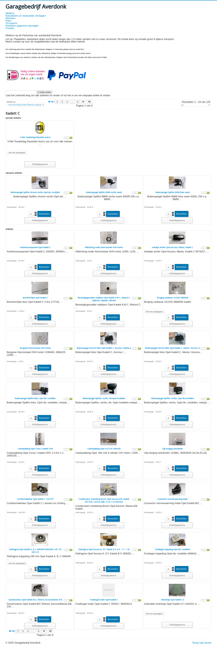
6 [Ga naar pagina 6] (77, 102)
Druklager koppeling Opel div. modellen (172, 549)
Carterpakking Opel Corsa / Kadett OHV (35, 448)
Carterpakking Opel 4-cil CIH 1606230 (104, 448)
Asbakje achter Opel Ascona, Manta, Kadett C (172, 247)
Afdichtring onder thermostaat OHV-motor (104, 247)
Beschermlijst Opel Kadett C (35, 297)
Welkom (10, 13)
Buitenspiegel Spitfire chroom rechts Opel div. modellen (35, 192)
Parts (8, 20)
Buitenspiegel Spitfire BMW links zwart (172, 192)
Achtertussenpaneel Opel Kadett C (35, 247)
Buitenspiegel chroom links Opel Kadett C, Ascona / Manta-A (104, 348)
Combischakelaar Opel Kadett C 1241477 (35, 499)
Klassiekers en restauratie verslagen (26, 16)
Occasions (11, 23)
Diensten (10, 18)
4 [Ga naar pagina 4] (67, 102)
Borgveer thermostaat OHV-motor (35, 348)
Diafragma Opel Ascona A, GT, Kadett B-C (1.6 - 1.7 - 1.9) (104, 549)
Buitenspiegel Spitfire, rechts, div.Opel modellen (104, 398)
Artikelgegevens (40, 164)
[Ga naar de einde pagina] (89, 102)
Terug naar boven (201, 642)
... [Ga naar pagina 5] (72, 102)
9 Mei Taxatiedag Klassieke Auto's (35, 137)
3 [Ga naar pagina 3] (62, 102)
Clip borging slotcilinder (172, 448)
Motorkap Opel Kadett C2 (172, 599)
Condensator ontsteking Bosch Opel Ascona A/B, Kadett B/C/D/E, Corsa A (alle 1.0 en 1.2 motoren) (104, 500)
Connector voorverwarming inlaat (172, 499)
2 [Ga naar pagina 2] (57, 102)
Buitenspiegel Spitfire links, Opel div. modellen (35, 398)
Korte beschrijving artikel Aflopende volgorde (24, 105)
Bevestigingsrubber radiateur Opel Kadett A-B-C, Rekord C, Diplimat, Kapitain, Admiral (104, 299)
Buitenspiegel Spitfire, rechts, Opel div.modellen (172, 398)
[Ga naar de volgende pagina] (83, 102)
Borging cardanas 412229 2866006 (172, 297)
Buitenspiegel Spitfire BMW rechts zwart (104, 192)
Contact (10, 28)
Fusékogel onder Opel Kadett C (104, 599)
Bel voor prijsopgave (17, 153)
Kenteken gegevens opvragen (22, 25)
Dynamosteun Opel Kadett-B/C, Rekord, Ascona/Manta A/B (35, 599)
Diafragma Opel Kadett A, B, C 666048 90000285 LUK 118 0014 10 (35, 550)
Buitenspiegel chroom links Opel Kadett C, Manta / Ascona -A (172, 348)
